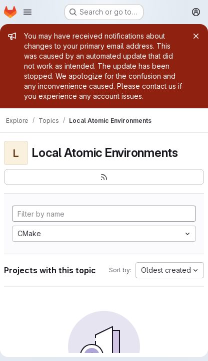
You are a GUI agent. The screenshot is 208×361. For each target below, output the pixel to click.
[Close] (196, 36)
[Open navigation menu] (28, 12)
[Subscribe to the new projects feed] (104, 177)
